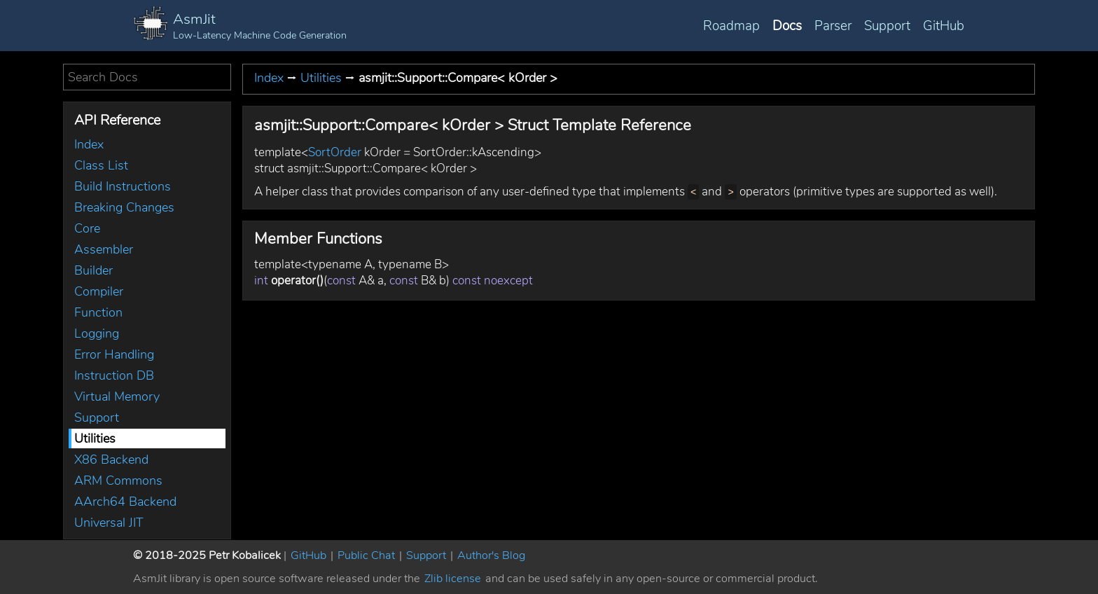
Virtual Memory (117, 396)
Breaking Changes (124, 207)
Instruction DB (114, 375)
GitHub (943, 26)
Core (87, 228)
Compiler (98, 291)
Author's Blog (491, 555)
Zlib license (452, 578)
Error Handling (114, 354)
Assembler (103, 249)
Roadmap (731, 26)
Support (887, 26)
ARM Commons (118, 480)
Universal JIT (109, 522)
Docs (787, 26)
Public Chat (366, 555)
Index (89, 144)
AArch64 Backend (125, 501)
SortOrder (334, 152)
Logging (96, 333)
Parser (833, 26)
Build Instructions (122, 186)
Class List (101, 165)
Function (98, 312)
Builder (93, 270)
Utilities (95, 438)
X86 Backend (111, 459)
